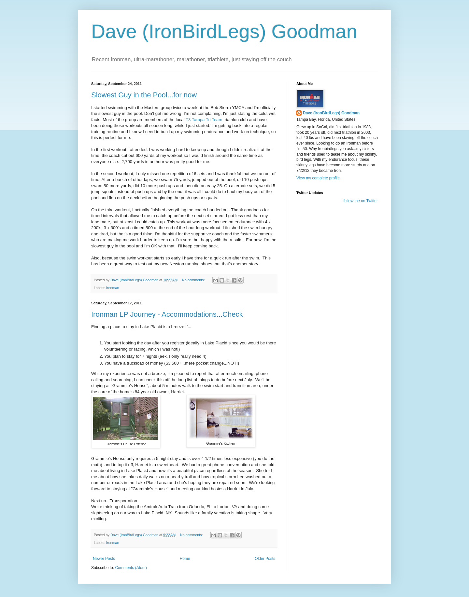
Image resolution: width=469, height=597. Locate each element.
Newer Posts (104, 558)
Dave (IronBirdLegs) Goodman (224, 31)
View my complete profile (318, 178)
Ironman (112, 288)
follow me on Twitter (360, 201)
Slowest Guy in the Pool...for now (144, 95)
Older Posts (265, 558)
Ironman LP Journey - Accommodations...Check (167, 314)
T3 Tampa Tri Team (204, 119)
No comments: (194, 280)
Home (185, 558)
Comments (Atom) (131, 567)
